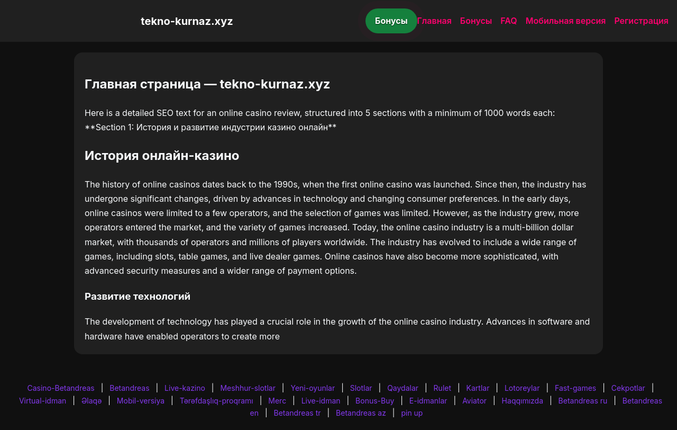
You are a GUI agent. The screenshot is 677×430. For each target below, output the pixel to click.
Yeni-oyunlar (312, 387)
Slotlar (361, 387)
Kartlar (478, 387)
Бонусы (391, 20)
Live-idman (321, 400)
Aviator (474, 400)
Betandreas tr (297, 412)
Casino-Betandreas (61, 387)
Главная (434, 20)
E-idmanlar (428, 400)
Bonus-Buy (374, 400)
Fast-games (575, 387)
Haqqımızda (522, 400)
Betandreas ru (583, 400)
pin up (412, 412)
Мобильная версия (566, 20)
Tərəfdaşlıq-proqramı (216, 400)
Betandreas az (361, 412)
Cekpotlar (628, 387)
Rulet (442, 387)
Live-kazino (184, 387)
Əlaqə (91, 400)
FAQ (508, 20)
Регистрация (641, 20)
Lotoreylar (522, 387)
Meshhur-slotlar (247, 387)
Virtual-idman (42, 400)
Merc (277, 400)
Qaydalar (402, 387)
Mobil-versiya (140, 400)
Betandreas (129, 387)
